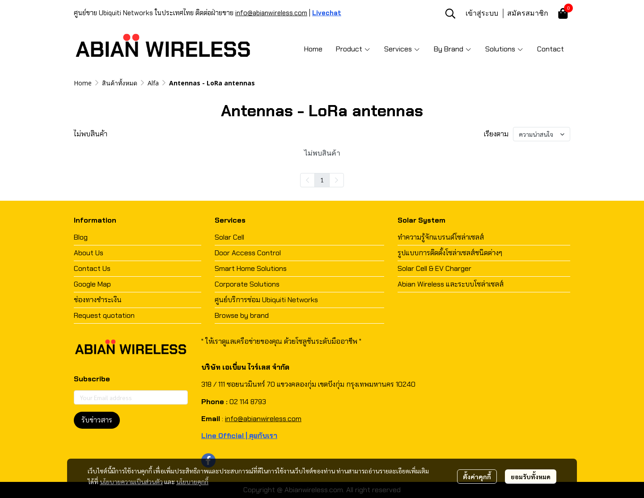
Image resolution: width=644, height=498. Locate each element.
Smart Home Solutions (251, 268)
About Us (88, 252)
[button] (450, 13)
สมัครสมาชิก (527, 13)
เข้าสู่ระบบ (482, 13)
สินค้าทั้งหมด (119, 83)
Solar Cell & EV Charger (434, 268)
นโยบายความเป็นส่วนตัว (131, 481)
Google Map (92, 284)
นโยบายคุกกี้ (192, 481)
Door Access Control (248, 252)
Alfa (153, 83)
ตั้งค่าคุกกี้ (477, 477)
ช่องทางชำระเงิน (98, 299)
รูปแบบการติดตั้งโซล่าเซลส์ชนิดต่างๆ (450, 252)
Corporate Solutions (247, 284)
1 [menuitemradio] (322, 180)
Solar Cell (229, 237)
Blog (81, 237)
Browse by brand (242, 315)
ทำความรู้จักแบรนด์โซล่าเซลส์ (441, 237)
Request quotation (104, 315)
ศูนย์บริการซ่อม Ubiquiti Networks (266, 299)
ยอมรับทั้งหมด (531, 477)
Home (83, 83)
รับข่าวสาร (96, 420)
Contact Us (92, 268)
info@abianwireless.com (271, 12)
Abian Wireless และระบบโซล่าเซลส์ (451, 284)
